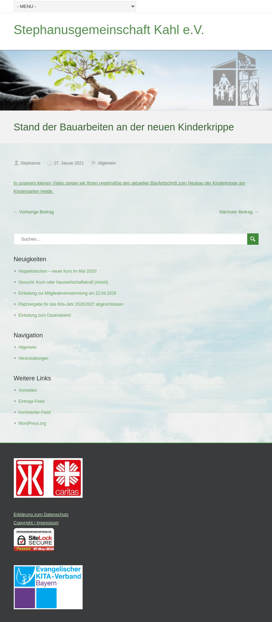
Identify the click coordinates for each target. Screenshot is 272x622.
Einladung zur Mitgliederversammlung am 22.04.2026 (67, 293)
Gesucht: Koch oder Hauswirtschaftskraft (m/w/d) (63, 282)
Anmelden (28, 390)
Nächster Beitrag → (238, 211)
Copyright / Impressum (36, 522)
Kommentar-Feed (35, 412)
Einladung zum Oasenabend (45, 315)
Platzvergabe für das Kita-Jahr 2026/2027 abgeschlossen (71, 304)
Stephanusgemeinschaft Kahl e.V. (109, 30)
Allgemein (107, 163)
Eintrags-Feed (31, 401)
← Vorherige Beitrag (34, 211)
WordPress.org (32, 423)
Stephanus (30, 163)
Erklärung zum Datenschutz (41, 514)
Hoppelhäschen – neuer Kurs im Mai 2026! (58, 271)
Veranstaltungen (34, 358)
